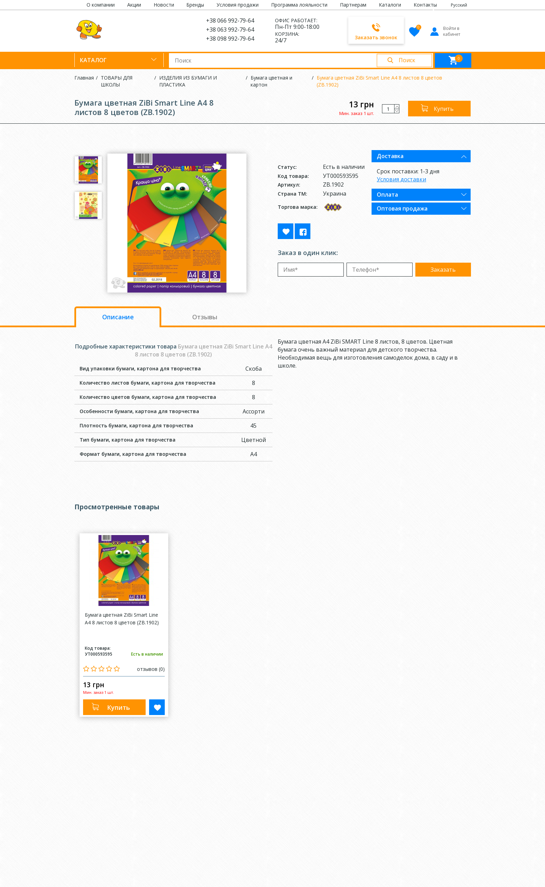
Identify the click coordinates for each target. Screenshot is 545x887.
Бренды (195, 4)
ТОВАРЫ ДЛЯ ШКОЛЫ (116, 81)
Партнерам (353, 4)
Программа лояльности (299, 4)
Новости (164, 4)
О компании (101, 4)
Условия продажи (238, 4)
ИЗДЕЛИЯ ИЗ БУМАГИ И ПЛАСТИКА (188, 81)
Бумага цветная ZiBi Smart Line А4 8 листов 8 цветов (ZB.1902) (379, 81)
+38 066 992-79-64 (230, 20)
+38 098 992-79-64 (230, 38)
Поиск (407, 60)
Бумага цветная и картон (271, 81)
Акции (134, 4)
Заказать (443, 269)
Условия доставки (401, 179)
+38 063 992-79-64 (230, 29)
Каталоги (390, 4)
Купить (444, 109)
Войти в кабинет (444, 31)
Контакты (425, 4)
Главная (84, 77)
